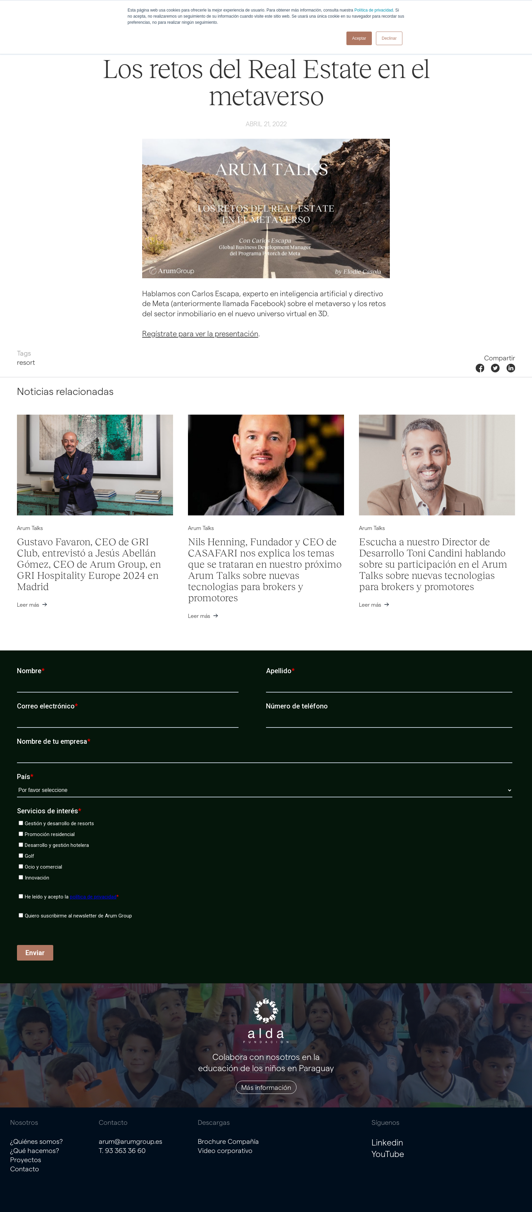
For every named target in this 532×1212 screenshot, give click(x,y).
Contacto (24, 1168)
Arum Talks (30, 528)
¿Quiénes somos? (36, 1141)
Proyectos (25, 1159)
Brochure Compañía (228, 1141)
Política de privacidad (373, 10)
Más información (266, 1087)
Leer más (28, 604)
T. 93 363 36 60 (122, 1150)
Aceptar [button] (359, 38)
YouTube (388, 1154)
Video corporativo (225, 1150)
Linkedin (387, 1142)
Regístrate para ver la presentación (200, 333)
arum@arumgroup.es (130, 1141)
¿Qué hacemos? (34, 1150)
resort (26, 362)
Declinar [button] (389, 38)
